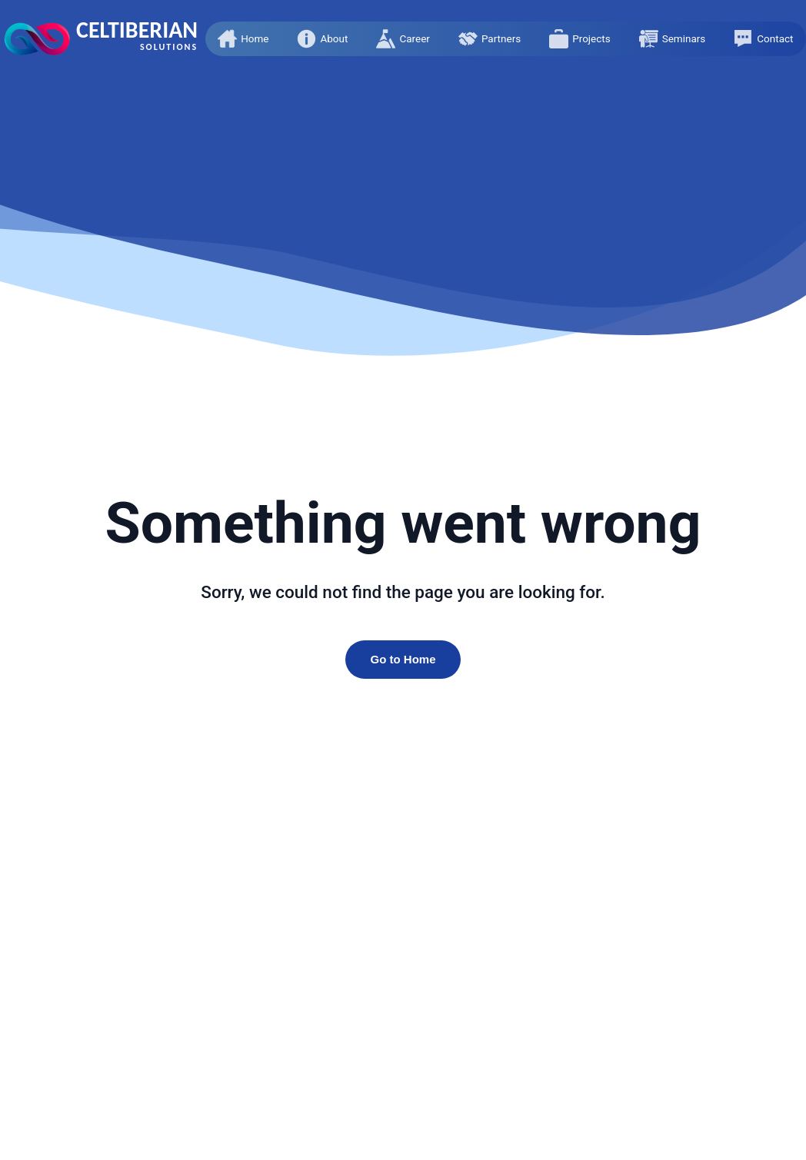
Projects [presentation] (591, 38)
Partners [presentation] (501, 38)
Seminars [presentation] (684, 38)
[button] (243, 39)
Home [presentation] (254, 38)
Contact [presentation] (775, 38)
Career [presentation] (414, 38)
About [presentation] (334, 38)
